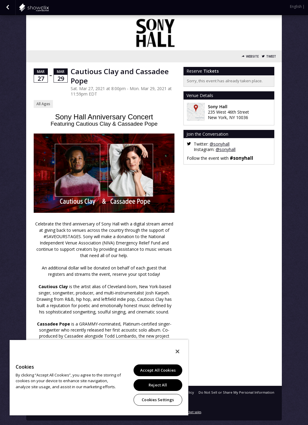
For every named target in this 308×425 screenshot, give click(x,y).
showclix (49, 7)
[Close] (177, 351)
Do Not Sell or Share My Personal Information (236, 392)
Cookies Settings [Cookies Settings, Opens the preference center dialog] (158, 399)
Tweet (271, 56)
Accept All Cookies (158, 370)
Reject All (158, 385)
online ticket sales (188, 412)
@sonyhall (219, 144)
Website (252, 56)
